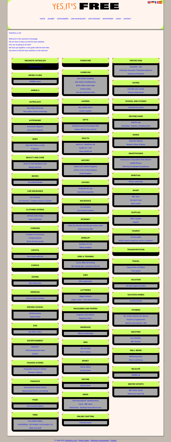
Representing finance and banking (35, 391)
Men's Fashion (85, 352)
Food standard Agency (35, 406)
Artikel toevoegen (35, 66)
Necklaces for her (85, 244)
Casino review (85, 89)
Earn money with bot (35, 256)
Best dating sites (35, 283)
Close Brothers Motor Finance (35, 387)
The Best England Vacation (136, 286)
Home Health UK (85, 151)
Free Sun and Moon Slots (85, 92)
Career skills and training (85, 263)
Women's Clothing (35, 372)
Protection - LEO (136, 67)
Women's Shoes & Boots (136, 144)
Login (118, 18)
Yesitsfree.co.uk (71, 440)
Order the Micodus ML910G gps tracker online (85, 225)
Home (42, 18)
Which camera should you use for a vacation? (136, 240)
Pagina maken (84, 440)
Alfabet (51, 18)
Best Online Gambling (85, 78)
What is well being (136, 360)
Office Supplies (135, 218)
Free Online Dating (35, 421)
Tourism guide (136, 237)
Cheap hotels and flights (136, 267)
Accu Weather (136, 338)
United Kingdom (85, 173)
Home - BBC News (85, 404)
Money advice (85, 367)
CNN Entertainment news (35, 350)
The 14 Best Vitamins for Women (135, 316)
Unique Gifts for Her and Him (86, 129)
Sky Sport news (136, 200)
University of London (136, 107)
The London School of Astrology (35, 111)
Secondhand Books (35, 182)
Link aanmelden (78, 18)
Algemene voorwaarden (100, 440)
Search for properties (85, 192)
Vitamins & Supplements (136, 319)
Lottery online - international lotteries (85, 300)
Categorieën (63, 18)
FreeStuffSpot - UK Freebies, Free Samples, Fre (35, 424)
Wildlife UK (136, 375)
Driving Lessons (35, 313)
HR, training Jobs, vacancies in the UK (85, 266)
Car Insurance (35, 197)
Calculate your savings (135, 89)
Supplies (136, 222)
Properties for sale (85, 188)
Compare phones (35, 238)
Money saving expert (136, 92)
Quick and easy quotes (35, 241)
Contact (127, 18)
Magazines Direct (85, 318)
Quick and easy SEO (85, 229)
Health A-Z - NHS (85, 148)
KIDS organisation (85, 281)
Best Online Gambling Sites (85, 82)
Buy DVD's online (35, 332)
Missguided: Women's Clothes (35, 369)
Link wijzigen (94, 18)
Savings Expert (85, 370)
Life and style (85, 348)
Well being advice (136, 356)
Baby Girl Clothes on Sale (35, 145)
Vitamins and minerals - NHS (136, 323)
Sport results (136, 203)
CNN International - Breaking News (85, 401)
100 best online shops (35, 216)
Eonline (35, 354)
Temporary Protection (136, 74)
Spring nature (85, 385)
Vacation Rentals (136, 301)
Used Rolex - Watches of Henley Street (135, 126)
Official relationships (85, 333)
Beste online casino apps (85, 85)
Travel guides (136, 271)
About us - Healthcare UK (85, 144)
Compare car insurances (35, 234)
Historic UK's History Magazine (85, 166)
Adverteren (108, 18)
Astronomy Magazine (35, 126)
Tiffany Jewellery (85, 247)
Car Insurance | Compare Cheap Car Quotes (35, 201)
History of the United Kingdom (85, 170)
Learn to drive (35, 317)
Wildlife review (35, 81)
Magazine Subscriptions (85, 315)
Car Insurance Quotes (85, 210)
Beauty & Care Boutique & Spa (35, 164)
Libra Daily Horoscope (35, 108)
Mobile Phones (135, 163)
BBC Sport (136, 196)
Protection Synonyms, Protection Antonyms (135, 70)
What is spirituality (136, 181)
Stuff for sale (136, 122)
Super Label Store (35, 219)
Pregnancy (35, 149)
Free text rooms (85, 422)
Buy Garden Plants (85, 107)
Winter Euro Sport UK (136, 394)
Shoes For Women (136, 141)
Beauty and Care (35, 167)
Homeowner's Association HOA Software (136, 159)
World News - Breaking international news (85, 407)
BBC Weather (136, 341)
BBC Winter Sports (136, 390)
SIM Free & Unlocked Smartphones (136, 166)
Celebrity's (35, 347)
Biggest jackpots (85, 296)
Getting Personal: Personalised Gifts (85, 126)
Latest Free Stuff (35, 428)
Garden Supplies (85, 111)
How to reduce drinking (35, 298)
